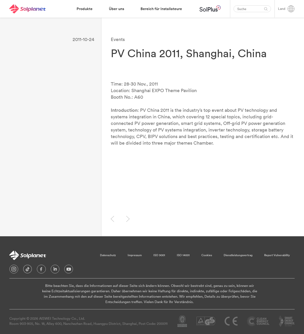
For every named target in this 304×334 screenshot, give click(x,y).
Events (118, 39)
